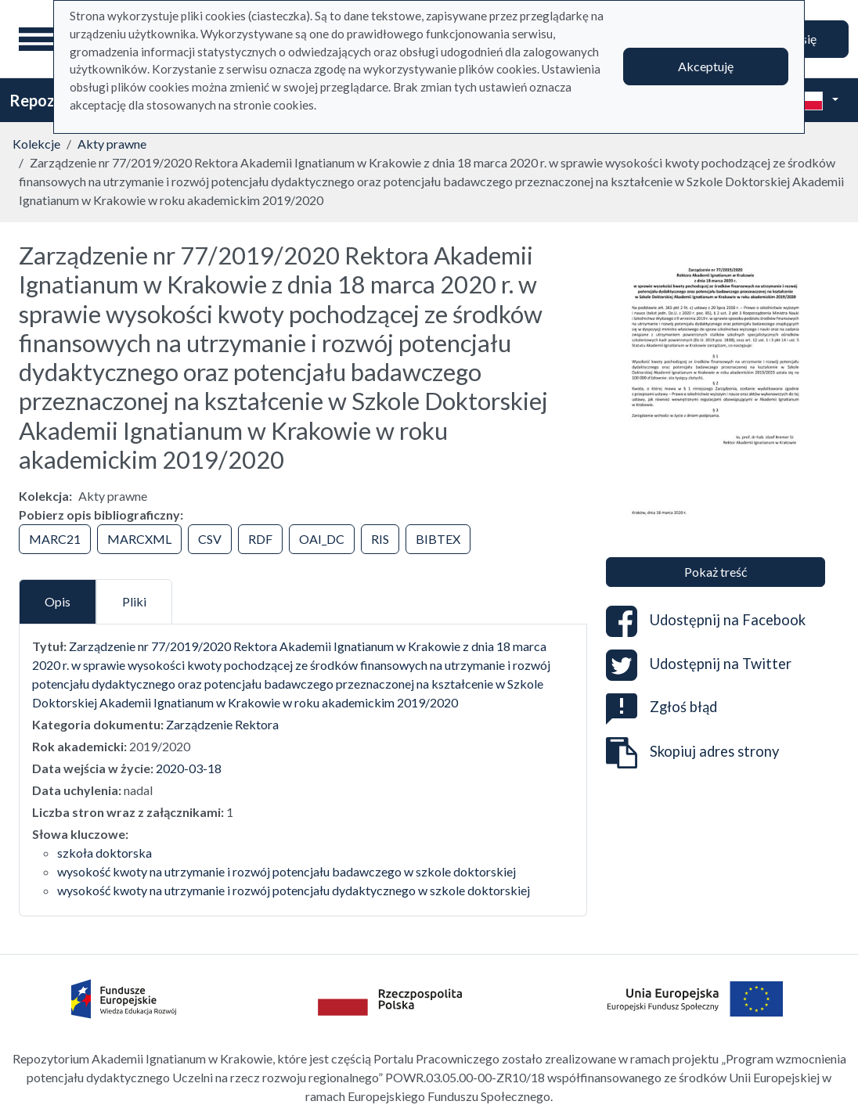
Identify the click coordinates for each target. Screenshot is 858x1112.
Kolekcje (36, 143)
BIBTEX (438, 538)
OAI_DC (321, 538)
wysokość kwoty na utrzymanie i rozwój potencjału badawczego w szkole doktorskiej (286, 871)
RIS (380, 538)
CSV (210, 538)
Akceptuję (706, 66)
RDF (260, 538)
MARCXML (139, 538)
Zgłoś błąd (661, 706)
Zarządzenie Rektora (222, 724)
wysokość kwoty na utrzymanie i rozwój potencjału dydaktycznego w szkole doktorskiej (293, 890)
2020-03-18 (189, 768)
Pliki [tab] (134, 601)
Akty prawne (112, 143)
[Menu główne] (38, 39)
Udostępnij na (706, 621)
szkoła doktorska (104, 852)
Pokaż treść (715, 571)
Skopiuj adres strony (692, 752)
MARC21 (55, 538)
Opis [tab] (57, 601)
